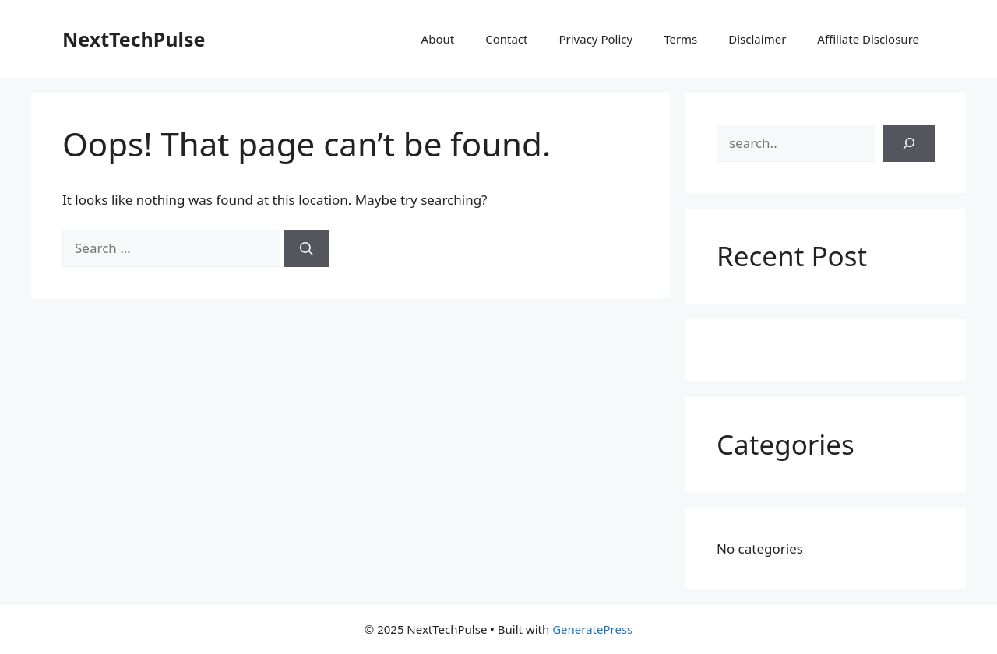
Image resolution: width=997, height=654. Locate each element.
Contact (506, 39)
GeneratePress (592, 629)
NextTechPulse (134, 39)
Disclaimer (757, 39)
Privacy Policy (595, 39)
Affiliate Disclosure (868, 39)
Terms (680, 39)
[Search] (306, 248)
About (438, 39)
